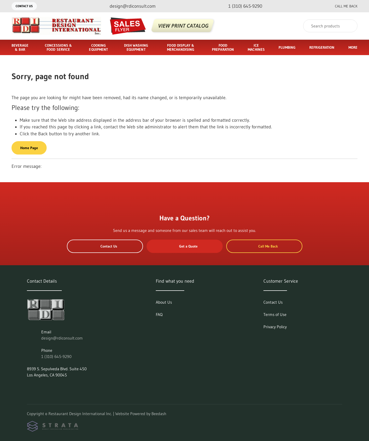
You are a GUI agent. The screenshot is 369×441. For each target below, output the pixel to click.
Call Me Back (342, 6)
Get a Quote (184, 246)
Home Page (29, 148)
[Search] (330, 25)
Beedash (158, 413)
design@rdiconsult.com (62, 338)
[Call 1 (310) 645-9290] (241, 6)
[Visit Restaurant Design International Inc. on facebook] (40, 387)
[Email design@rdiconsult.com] (128, 6)
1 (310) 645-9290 (56, 356)
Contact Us (24, 6)
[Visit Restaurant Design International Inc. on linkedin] (29, 387)
